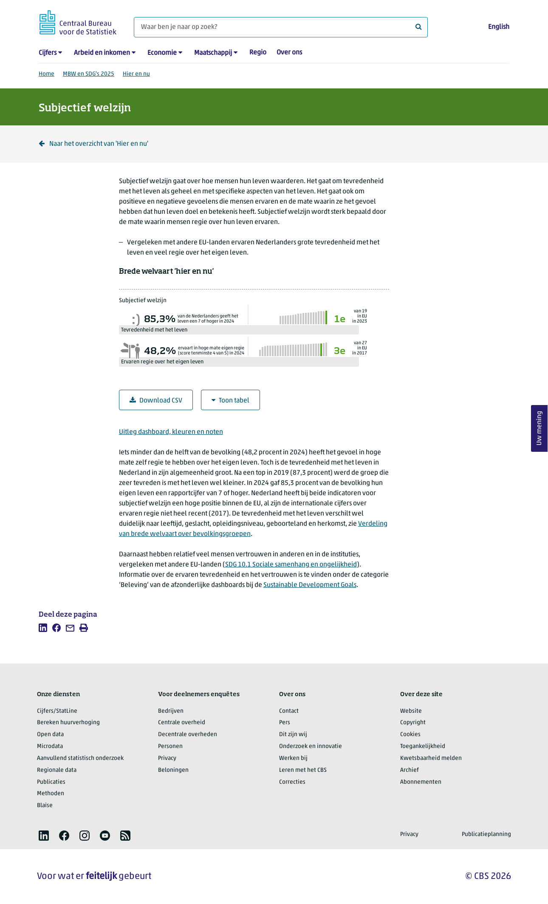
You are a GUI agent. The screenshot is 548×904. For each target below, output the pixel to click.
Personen (170, 746)
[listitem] (43, 628)
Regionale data (56, 770)
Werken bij (293, 758)
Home (46, 74)
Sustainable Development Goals (309, 585)
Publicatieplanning (486, 834)
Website (411, 711)
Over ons (289, 52)
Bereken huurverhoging (68, 722)
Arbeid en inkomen (102, 53)
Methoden (50, 793)
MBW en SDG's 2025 (88, 74)
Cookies (410, 734)
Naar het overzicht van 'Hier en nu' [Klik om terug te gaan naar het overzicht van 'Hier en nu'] (93, 144)
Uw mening (539, 428)
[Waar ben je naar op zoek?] (281, 27)
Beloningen (173, 770)
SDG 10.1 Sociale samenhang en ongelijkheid (291, 564)
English (498, 27)
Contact (289, 711)
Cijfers (47, 53)
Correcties (292, 782)
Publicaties (51, 782)
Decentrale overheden (187, 734)
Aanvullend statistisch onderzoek (80, 758)
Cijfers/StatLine (57, 711)
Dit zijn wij (293, 734)
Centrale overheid (181, 722)
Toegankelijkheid (422, 746)
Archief (409, 770)
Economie (162, 53)
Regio (257, 52)
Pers (284, 722)
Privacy (167, 758)
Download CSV (156, 400)
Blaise (45, 805)
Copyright (413, 722)
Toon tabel (230, 400)
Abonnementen (420, 782)
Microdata (50, 746)
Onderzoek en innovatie (310, 746)
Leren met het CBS (303, 770)
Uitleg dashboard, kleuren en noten (171, 432)
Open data (50, 734)
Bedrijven (171, 711)
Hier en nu (136, 74)
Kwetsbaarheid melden (431, 758)
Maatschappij (213, 53)
